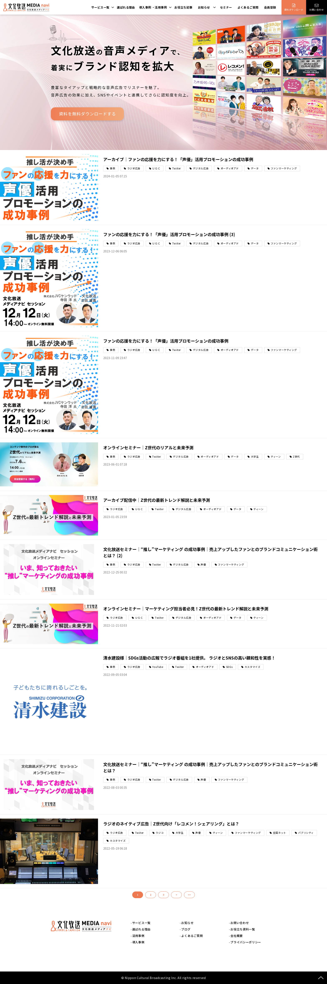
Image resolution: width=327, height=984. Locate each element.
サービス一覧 (100, 7)
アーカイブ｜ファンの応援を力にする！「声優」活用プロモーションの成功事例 (178, 159)
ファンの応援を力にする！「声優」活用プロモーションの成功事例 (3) (169, 234)
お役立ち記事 (183, 7)
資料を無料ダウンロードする (87, 114)
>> (189, 894)
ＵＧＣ (156, 168)
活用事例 (138, 936)
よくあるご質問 (248, 7)
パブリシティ (306, 832)
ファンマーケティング (284, 168)
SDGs (229, 667)
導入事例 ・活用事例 (153, 7)
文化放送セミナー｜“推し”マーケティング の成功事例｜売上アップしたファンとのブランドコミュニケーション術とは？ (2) (210, 552)
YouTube (157, 667)
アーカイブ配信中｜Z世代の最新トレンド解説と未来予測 (156, 500)
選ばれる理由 (126, 7)
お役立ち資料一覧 (242, 929)
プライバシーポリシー (245, 942)
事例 (112, 168)
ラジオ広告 (133, 168)
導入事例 (138, 942)
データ (255, 168)
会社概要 (236, 936)
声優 (203, 564)
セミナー (226, 7)
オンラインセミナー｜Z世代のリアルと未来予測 (148, 447)
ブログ (185, 929)
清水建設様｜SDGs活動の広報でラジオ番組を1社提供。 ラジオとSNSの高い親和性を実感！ (189, 658)
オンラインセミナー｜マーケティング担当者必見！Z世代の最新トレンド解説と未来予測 (185, 609)
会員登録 (270, 7)
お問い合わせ (316, 9)
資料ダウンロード (293, 9)
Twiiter (176, 168)
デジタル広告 (201, 168)
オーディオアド (230, 168)
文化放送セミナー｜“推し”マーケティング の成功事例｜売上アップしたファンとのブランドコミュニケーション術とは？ (210, 767)
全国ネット (279, 832)
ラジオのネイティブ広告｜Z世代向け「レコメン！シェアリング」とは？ (171, 824)
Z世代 (296, 456)
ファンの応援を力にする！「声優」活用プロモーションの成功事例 (165, 341)
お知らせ (204, 7)
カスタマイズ (252, 667)
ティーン (276, 456)
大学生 (255, 456)
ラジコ (160, 832)
